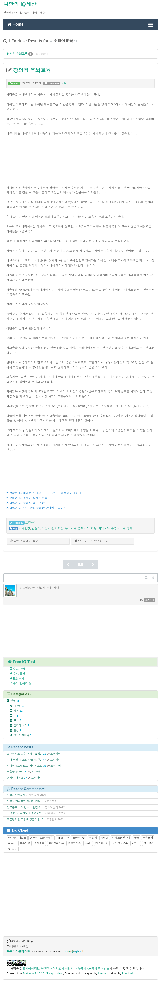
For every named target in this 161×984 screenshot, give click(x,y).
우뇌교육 (70, 528)
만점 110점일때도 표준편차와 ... (26, 813)
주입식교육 (118, 528)
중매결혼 (39, 843)
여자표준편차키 (121, 837)
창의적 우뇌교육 (17, 53)
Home (15, 24)
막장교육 (47, 528)
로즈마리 (31, 522)
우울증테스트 (15, 771)
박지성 (59, 528)
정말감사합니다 (16, 795)
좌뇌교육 (104, 528)
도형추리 (14, 678)
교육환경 (24, 528)
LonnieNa (128, 973)
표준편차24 (79, 837)
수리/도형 (15, 673)
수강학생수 (74, 843)
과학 (17, 710)
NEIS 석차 (63, 837)
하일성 (12, 843)
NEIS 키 (12, 849)
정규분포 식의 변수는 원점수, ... (25, 807)
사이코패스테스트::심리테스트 (24, 765)
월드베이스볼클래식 (41, 837)
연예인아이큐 (22, 735)
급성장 (104, 837)
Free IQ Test (21, 662)
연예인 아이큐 (15, 777)
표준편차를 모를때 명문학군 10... (26, 819)
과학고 (135, 843)
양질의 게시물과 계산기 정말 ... (25, 801)
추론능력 (25, 843)
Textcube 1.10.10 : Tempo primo (43, 973)
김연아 (36, 528)
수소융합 (148, 837)
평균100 (148, 843)
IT (15, 715)
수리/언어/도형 (18, 683)
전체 (14, 700)
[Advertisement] (80, 158)
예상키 (18, 705)
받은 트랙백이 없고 (24, 541)
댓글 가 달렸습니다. (92, 541)
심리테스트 (21, 725)
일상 (17, 730)
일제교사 (84, 528)
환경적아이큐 (56, 843)
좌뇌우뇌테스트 (17, 837)
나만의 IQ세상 (19, 4)
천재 (130, 528)
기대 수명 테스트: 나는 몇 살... (24, 759)
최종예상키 (101, 843)
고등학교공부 (120, 843)
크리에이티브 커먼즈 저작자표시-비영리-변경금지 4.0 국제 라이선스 (66, 968)
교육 (63, 83)
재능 (93, 528)
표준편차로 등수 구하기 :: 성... (24, 753)
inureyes (103, 973)
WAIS (88, 843)
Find (149, 577)
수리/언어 (15, 668)
